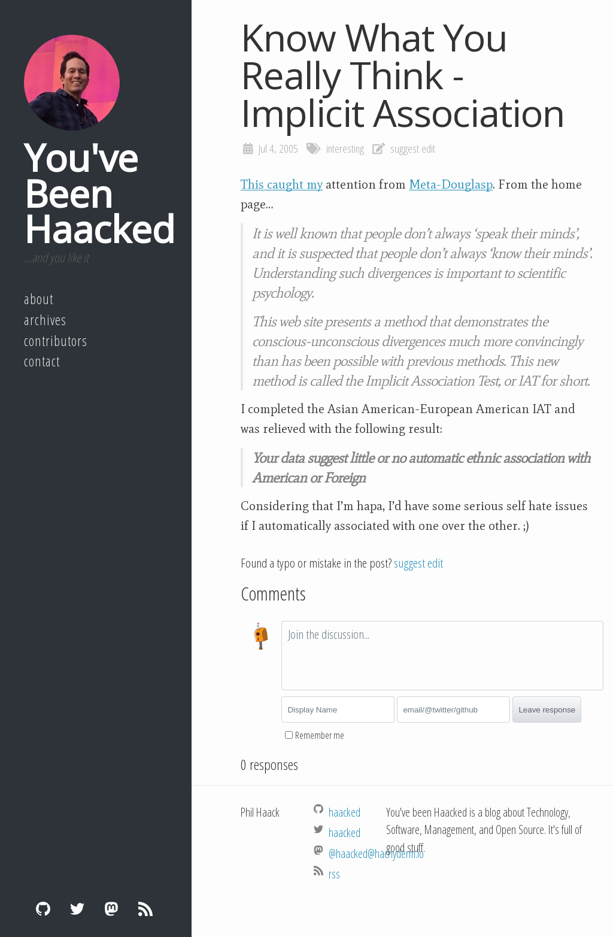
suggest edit (412, 148)
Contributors (55, 340)
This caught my (282, 184)
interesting (345, 148)
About (38, 298)
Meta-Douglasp (451, 184)
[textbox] (442, 655)
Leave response (546, 709)
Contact (42, 361)
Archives (45, 319)
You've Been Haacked (99, 193)
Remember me (319, 735)
